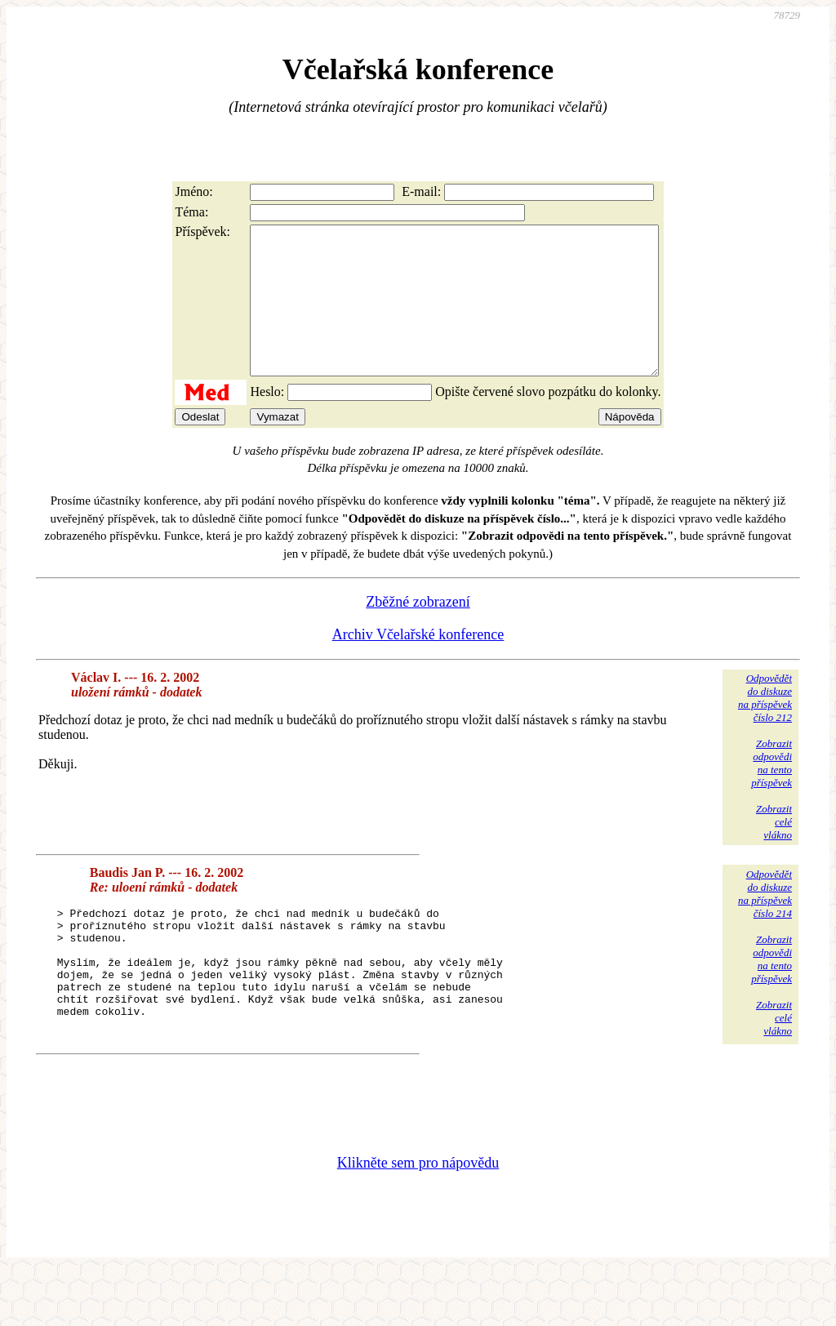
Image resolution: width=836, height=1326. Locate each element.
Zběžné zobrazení (417, 631)
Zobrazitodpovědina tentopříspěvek (771, 792)
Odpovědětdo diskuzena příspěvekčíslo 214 (765, 923)
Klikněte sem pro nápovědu (418, 1216)
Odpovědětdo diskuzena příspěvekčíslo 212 (765, 727)
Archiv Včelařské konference (418, 664)
